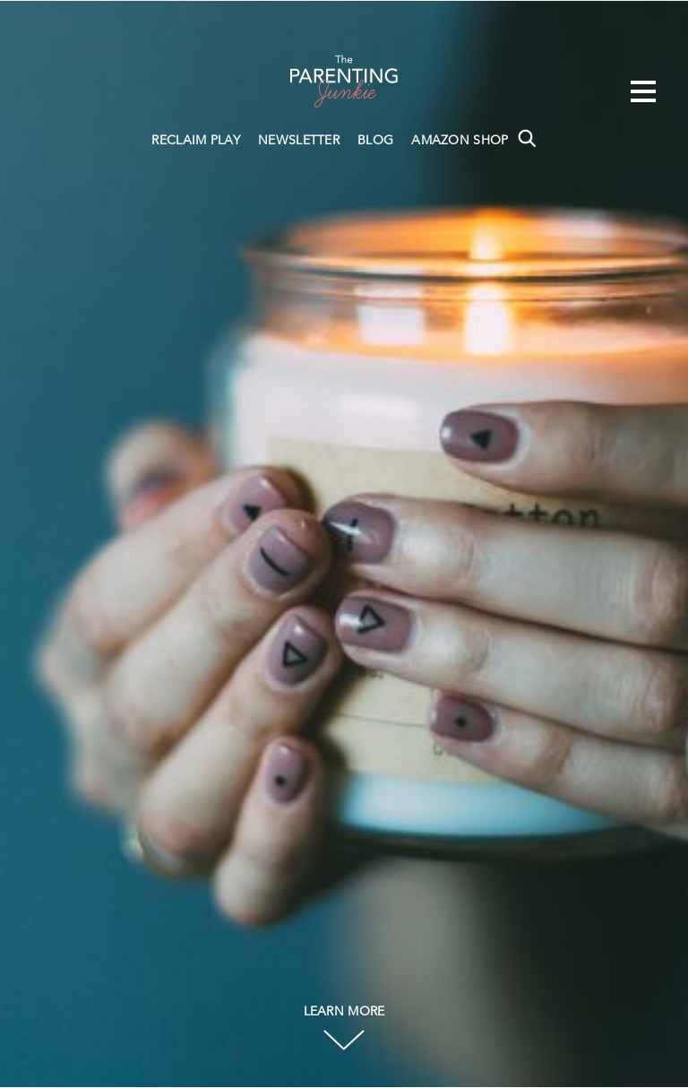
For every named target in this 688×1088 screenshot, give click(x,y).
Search (527, 138)
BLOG (375, 140)
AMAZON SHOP (459, 140)
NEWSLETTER (299, 140)
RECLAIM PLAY (195, 140)
